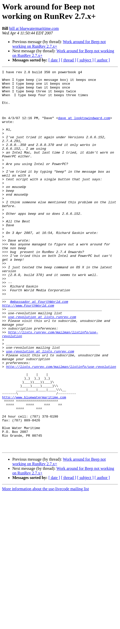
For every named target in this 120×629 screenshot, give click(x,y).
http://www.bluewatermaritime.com (34, 463)
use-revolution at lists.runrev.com (42, 366)
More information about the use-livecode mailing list (45, 564)
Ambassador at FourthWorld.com (39, 348)
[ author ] (102, 60)
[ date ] (54, 60)
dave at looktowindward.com (84, 127)
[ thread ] (68, 60)
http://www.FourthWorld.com (28, 352)
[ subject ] (85, 60)
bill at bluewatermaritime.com (34, 28)
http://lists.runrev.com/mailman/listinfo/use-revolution (61, 426)
